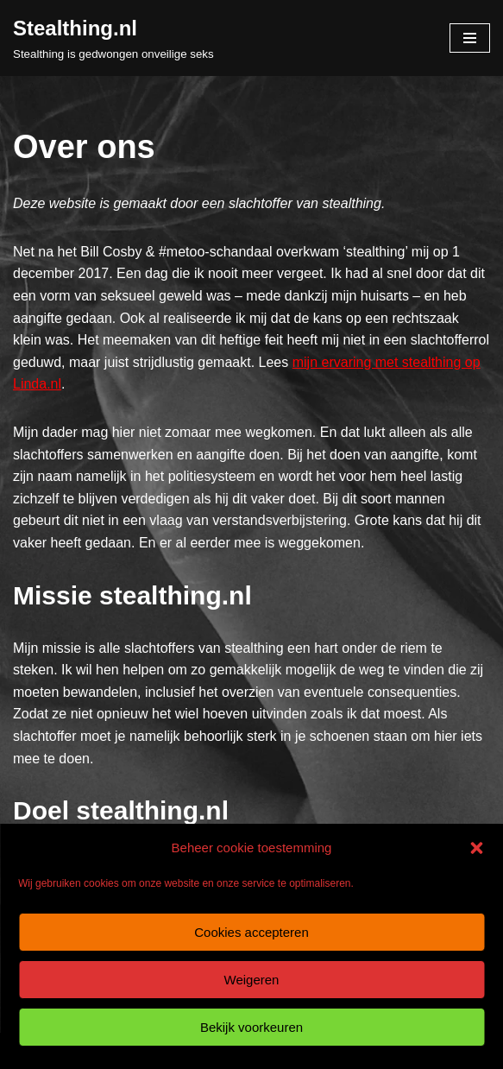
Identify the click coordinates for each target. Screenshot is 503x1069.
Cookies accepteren (251, 932)
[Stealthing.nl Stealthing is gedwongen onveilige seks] (113, 38)
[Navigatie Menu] (470, 38)
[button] (476, 848)
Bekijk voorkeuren (251, 1027)
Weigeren (252, 979)
